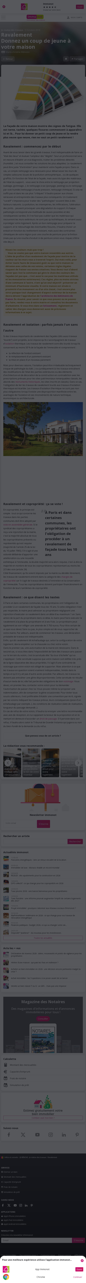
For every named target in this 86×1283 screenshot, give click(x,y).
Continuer (77, 1277)
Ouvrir (79, 1269)
